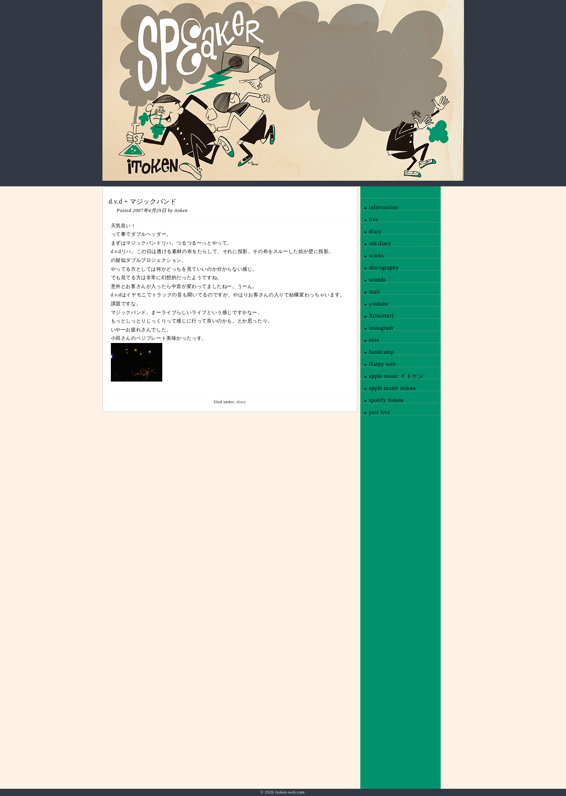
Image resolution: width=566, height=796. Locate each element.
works (372, 256)
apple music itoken (387, 388)
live (369, 219)
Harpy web (378, 364)
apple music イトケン (391, 376)
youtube (374, 304)
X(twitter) (377, 316)
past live (375, 412)
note (369, 340)
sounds (373, 280)
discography (379, 268)
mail (370, 292)
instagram (376, 328)
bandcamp (377, 352)
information (379, 207)
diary (241, 402)
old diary (375, 244)
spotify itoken (381, 400)
